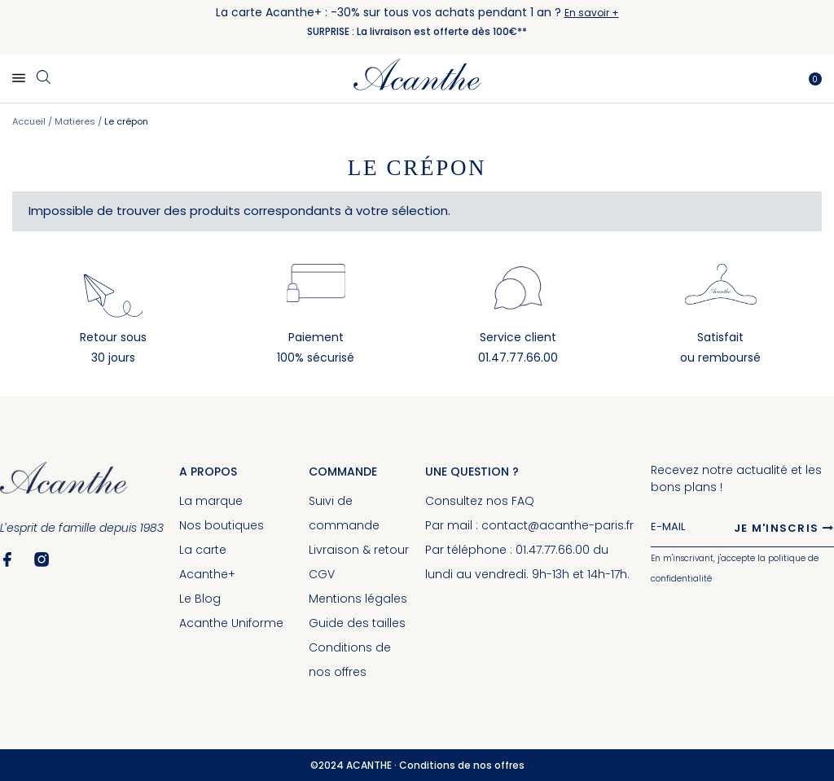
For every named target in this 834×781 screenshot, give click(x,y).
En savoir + (591, 13)
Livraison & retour (359, 550)
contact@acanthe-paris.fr (557, 525)
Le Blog (200, 598)
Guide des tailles (357, 623)
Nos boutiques (221, 525)
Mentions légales (358, 598)
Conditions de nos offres (462, 765)
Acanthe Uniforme (231, 623)
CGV (322, 574)
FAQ (522, 501)
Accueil (30, 121)
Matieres (76, 121)
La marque (211, 501)
